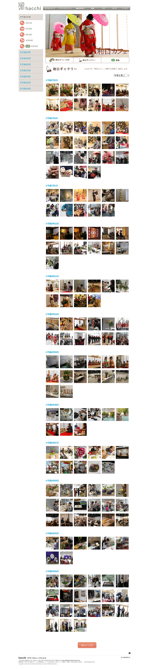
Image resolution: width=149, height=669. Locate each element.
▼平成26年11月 (52, 276)
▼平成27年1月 (51, 186)
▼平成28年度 (25, 64)
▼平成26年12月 (52, 224)
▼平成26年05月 (52, 533)
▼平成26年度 (25, 76)
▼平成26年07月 (52, 443)
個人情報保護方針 (125, 657)
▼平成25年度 (25, 82)
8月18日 (29, 35)
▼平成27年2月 (51, 118)
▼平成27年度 (25, 70)
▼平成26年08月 (52, 405)
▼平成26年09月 (52, 352)
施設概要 (51, 662)
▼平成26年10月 (52, 314)
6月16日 (29, 29)
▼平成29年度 (25, 58)
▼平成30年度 (25, 52)
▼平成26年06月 (52, 481)
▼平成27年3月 (51, 80)
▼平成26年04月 (52, 571)
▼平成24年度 (25, 88)
